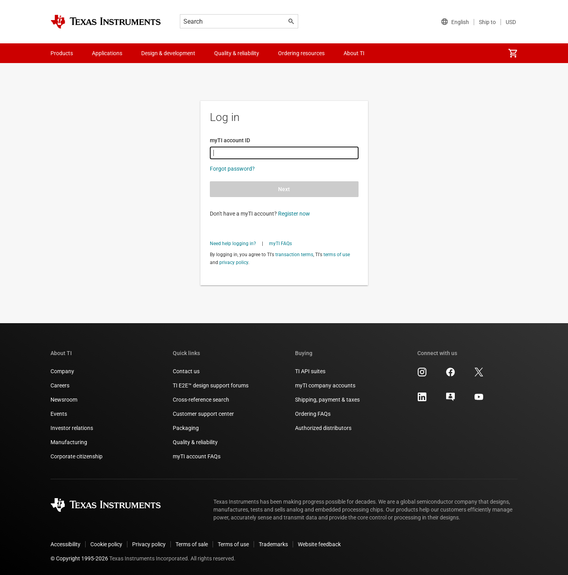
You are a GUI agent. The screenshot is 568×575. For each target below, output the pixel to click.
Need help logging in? (233, 243)
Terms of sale (192, 544)
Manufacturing (68, 442)
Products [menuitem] (61, 53)
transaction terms (294, 254)
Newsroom (63, 399)
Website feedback (319, 544)
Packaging (186, 428)
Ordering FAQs (313, 414)
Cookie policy (106, 544)
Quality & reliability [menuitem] (236, 53)
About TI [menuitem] (354, 53)
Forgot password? (232, 169)
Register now (294, 213)
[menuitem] (513, 53)
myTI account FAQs (196, 456)
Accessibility (65, 544)
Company (62, 371)
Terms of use (233, 544)
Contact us (186, 371)
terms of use (336, 254)
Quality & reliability (195, 442)
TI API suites (310, 371)
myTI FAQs (280, 243)
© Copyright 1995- (79, 558)
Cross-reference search (201, 399)
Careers (59, 385)
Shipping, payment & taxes (327, 399)
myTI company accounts (325, 385)
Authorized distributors (323, 428)
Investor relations (71, 428)
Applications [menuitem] (107, 53)
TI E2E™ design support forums (210, 385)
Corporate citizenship (76, 456)
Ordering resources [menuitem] (301, 53)
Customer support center (203, 414)
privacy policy (233, 262)
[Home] (105, 22)
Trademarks (273, 544)
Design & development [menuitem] (168, 53)
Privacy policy (149, 544)
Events (58, 414)
